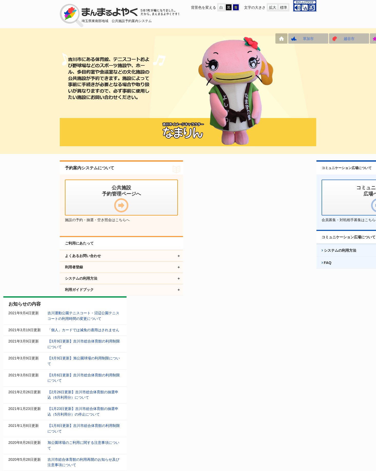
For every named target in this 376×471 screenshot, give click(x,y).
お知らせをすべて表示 (219, 345)
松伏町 (296, 39)
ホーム (65, 38)
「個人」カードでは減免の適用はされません (207, 194)
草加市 (91, 39)
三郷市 (214, 39)
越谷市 (132, 39)
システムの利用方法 (278, 261)
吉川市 (255, 39)
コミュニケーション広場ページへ (143, 433)
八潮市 (173, 39)
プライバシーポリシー (244, 433)
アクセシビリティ (198, 433)
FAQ (266, 274)
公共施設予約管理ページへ (81, 433)
